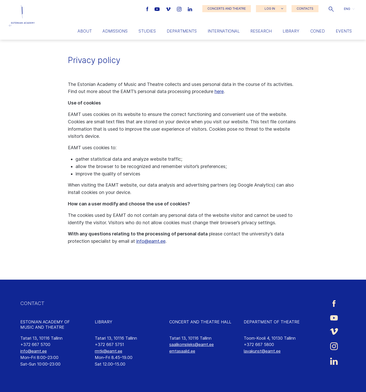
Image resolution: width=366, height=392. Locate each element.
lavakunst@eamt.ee (262, 351)
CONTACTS (305, 8)
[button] (331, 9)
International (224, 31)
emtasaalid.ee (182, 351)
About (85, 31)
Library (291, 31)
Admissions (115, 31)
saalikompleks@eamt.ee (191, 344)
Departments (182, 31)
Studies (147, 31)
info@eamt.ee (150, 241)
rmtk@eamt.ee (108, 351)
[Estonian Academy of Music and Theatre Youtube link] (158, 8)
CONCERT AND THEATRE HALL (200, 321)
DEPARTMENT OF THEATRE (272, 321)
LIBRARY (103, 321)
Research (261, 31)
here (219, 91)
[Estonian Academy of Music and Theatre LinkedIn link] (190, 8)
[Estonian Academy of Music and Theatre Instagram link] (180, 8)
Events (344, 31)
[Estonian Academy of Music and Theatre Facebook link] (148, 8)
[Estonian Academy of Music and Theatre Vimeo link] (169, 8)
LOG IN (270, 8)
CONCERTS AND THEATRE (226, 8)
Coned (317, 31)
